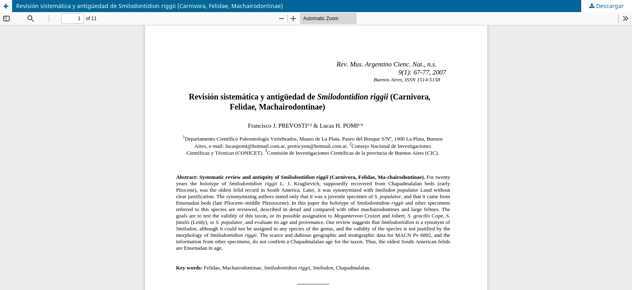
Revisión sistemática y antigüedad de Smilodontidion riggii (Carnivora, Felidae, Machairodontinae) (149, 6)
